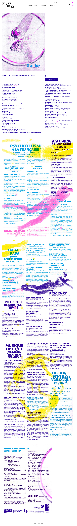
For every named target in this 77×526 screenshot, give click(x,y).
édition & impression (33, 5)
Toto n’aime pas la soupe (63, 121)
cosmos (42, 3)
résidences (49, 3)
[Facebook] (72, 3)
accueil (24, 3)
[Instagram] (72, 5)
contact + (52, 5)
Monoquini (14, 85)
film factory (57, 3)
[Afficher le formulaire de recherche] (69, 4)
